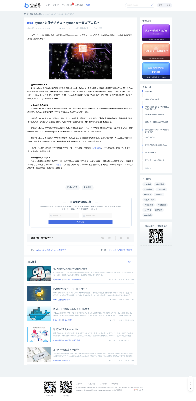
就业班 (56, 5)
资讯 (88, 5)
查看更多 (149, 168)
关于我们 (79, 384)
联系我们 (103, 384)
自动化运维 (96, 148)
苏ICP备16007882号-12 (135, 387)
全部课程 (79, 5)
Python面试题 (76, 279)
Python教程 (57, 340)
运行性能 (66, 279)
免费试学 (80, 222)
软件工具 (76, 340)
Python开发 (57, 279)
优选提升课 (67, 5)
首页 (48, 5)
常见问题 (114, 384)
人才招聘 (91, 384)
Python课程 (67, 320)
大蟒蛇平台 (67, 300)
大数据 (58, 165)
